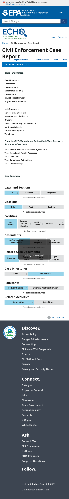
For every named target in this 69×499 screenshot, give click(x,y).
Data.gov (28, 385)
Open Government (32, 405)
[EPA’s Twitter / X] (31, 476)
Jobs (24, 395)
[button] (12, 193)
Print (54, 59)
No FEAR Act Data (32, 359)
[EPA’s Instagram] (50, 476)
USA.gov (28, 420)
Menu (62, 12)
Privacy (26, 364)
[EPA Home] (25, 13)
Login (53, 37)
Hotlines (27, 451)
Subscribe (27, 415)
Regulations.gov (33, 410)
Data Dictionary (39, 59)
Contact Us (62, 37)
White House (31, 425)
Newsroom (28, 400)
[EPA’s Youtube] (37, 476)
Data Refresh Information (35, 489)
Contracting (29, 344)
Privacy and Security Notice (38, 369)
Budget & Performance (35, 339)
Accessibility (29, 334)
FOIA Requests (30, 456)
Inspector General (32, 390)
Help (63, 59)
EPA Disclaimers (31, 446)
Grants (26, 354)
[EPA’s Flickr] (43, 476)
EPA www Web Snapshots (36, 349)
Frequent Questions (33, 461)
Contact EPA (29, 441)
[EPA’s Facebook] (24, 476)
